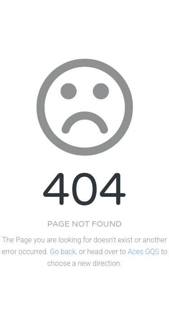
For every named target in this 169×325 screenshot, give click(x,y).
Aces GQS (144, 251)
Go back (63, 251)
